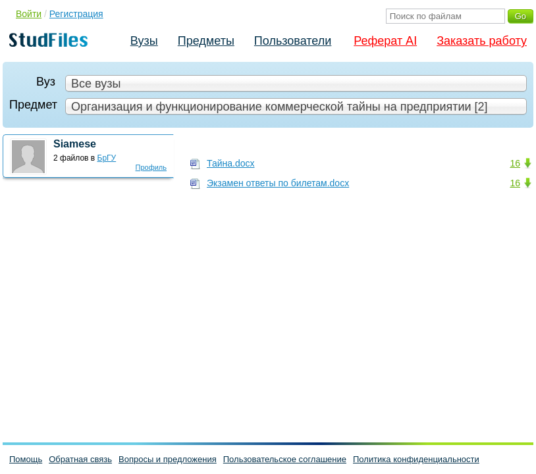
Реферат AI (385, 40)
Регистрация (76, 14)
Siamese (74, 143)
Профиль (151, 167)
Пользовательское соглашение (284, 459)
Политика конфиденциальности (416, 459)
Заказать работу (482, 40)
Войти (28, 14)
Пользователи (292, 40)
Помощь (25, 459)
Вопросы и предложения (168, 459)
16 (515, 163)
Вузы (144, 40)
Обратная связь (80, 459)
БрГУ (107, 158)
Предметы (206, 40)
